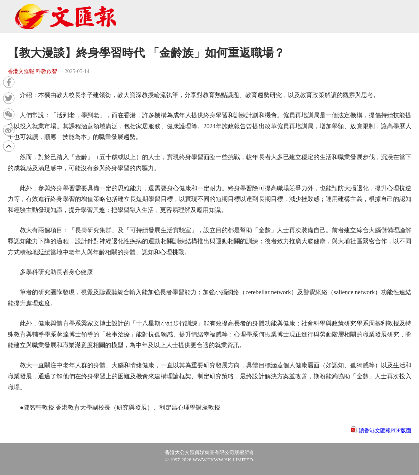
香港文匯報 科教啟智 (32, 71)
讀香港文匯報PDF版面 (385, 431)
